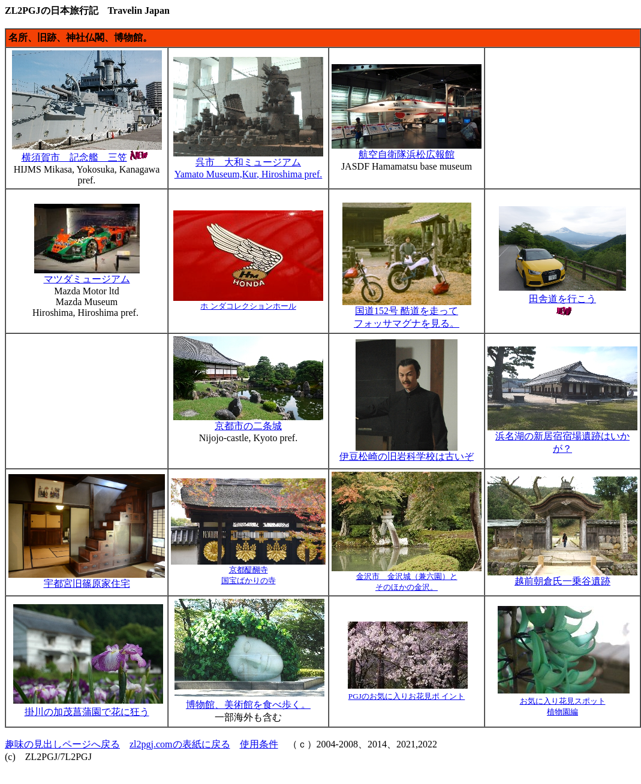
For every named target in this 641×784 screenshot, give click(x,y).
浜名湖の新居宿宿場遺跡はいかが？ (562, 438)
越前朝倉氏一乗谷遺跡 (562, 576)
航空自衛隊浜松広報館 (406, 149)
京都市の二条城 (248, 426)
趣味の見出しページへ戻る (62, 744)
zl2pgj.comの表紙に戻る (180, 744)
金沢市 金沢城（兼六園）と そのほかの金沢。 (406, 578)
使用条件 (259, 744)
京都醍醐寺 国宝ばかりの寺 (248, 571)
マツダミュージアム (87, 274)
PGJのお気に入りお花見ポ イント (406, 696)
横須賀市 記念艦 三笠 (87, 151)
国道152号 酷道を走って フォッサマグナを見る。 (406, 312)
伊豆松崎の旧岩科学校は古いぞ (406, 452)
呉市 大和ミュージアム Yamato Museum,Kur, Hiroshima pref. (248, 163)
